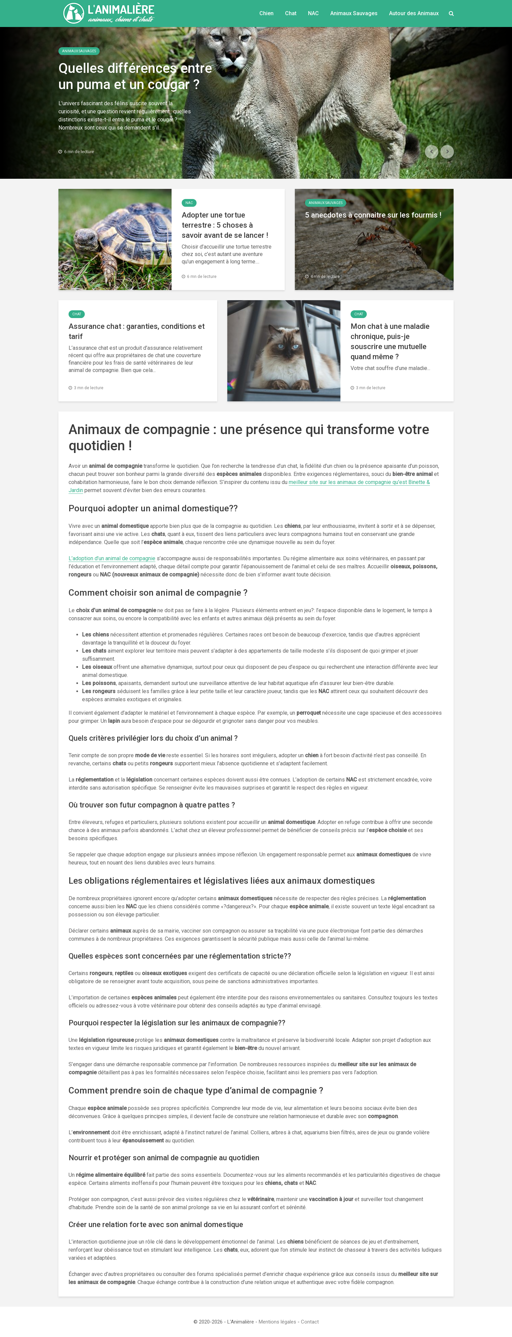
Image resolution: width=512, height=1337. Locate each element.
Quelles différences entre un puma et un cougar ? (135, 76)
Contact (310, 1322)
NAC (313, 13)
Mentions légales (277, 1322)
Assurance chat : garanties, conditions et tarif (137, 331)
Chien (266, 13)
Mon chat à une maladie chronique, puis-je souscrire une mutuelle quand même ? (390, 341)
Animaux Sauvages (354, 13)
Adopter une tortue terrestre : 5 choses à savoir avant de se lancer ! (225, 225)
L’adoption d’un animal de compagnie (112, 558)
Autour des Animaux (414, 13)
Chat (291, 13)
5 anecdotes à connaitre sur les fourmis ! (373, 215)
